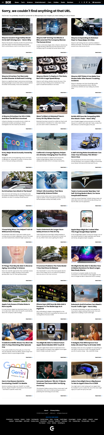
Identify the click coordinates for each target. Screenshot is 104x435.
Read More (29, 52)
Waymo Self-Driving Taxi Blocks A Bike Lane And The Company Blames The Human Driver (51, 40)
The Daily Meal (85, 421)
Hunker (79, 419)
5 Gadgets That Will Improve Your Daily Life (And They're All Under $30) (86, 344)
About (46, 410)
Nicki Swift (26, 421)
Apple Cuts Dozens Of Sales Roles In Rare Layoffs (16, 305)
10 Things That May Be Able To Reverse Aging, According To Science (17, 267)
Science (30, 2)
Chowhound (9, 419)
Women (54, 423)
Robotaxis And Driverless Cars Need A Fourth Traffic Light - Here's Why (86, 305)
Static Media (44, 413)
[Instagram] (84, 2)
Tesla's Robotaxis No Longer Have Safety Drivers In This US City (50, 230)
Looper (96, 419)
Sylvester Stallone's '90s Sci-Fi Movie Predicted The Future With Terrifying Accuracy (51, 383)
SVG (70, 421)
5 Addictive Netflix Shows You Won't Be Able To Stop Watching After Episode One (17, 345)
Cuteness (16, 419)
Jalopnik (90, 419)
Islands (84, 419)
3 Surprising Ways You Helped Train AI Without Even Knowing (17, 230)
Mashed (11, 421)
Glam (51, 419)
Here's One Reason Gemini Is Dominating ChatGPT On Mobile (14, 382)
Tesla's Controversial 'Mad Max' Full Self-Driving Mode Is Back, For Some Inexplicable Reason (85, 193)
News (17, 2)
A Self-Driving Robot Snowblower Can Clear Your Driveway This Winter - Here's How (86, 155)
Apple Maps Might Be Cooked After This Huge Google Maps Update (85, 231)
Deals (63, 2)
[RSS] (89, 2)
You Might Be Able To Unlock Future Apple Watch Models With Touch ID (50, 344)
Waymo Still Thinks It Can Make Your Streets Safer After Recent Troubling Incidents (85, 78)
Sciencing (50, 421)
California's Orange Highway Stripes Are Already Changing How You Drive (51, 154)
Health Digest (63, 419)
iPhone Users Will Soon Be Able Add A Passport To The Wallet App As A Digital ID (51, 306)
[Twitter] (81, 2)
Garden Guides (44, 419)
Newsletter (97, 2)
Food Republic (35, 419)
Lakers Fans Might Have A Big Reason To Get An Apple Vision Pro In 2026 (86, 382)
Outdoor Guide (35, 421)
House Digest (72, 419)
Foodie (28, 419)
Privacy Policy (54, 410)
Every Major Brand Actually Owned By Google (17, 154)
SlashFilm (57, 421)
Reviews (70, 2)
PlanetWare (43, 421)
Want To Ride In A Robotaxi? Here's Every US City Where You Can (50, 117)
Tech (23, 2)
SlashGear (64, 421)
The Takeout (42, 423)
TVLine (48, 423)
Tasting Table (76, 421)
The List (93, 421)
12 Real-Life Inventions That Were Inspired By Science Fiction (50, 192)
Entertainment (40, 2)
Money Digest (18, 421)
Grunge (56, 419)
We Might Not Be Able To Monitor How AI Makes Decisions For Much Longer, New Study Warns (86, 268)
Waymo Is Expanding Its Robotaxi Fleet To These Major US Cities (84, 39)
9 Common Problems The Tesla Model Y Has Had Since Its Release (51, 267)
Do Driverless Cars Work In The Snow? (17, 191)
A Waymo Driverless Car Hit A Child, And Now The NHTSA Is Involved (16, 117)
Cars (49, 2)
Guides (56, 2)
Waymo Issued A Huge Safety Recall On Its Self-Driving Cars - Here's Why (16, 39)
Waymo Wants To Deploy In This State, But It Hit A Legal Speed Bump (52, 77)
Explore (23, 419)
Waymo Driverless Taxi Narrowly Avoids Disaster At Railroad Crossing (16, 77)
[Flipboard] (87, 2)
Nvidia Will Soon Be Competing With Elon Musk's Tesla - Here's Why (85, 117)
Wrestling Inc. (61, 423)
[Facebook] (79, 2)
